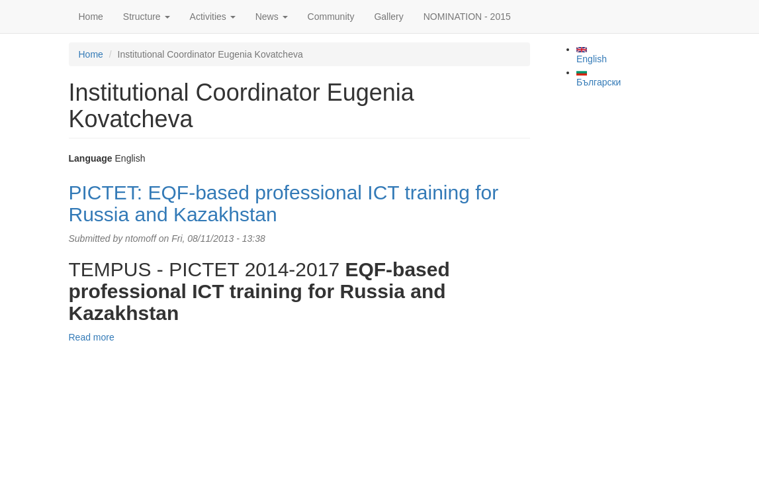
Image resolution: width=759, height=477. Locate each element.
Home (91, 16)
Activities (213, 16)
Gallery (388, 16)
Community (331, 16)
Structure (146, 16)
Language (90, 158)
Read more (91, 337)
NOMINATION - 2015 (467, 16)
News (271, 16)
